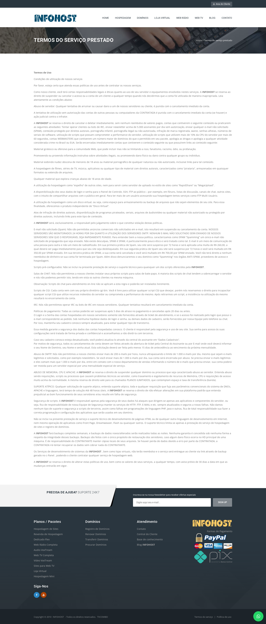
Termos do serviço (203, 616)
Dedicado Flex (42, 539)
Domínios (142, 17)
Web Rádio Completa (46, 544)
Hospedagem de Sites (46, 528)
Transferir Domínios (96, 539)
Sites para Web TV (44, 565)
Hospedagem (123, 17)
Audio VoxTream (43, 550)
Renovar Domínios (95, 534)
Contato (227, 17)
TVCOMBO (102, 616)
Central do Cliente (147, 534)
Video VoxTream (43, 560)
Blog (212, 17)
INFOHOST (58, 616)
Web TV (199, 17)
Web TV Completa (44, 555)
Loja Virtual (162, 17)
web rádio (182, 17)
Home (105, 17)
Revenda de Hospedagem (48, 534)
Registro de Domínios (97, 528)
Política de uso (224, 616)
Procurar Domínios (96, 544)
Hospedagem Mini (44, 576)
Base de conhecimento (150, 539)
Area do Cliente (221, 4)
